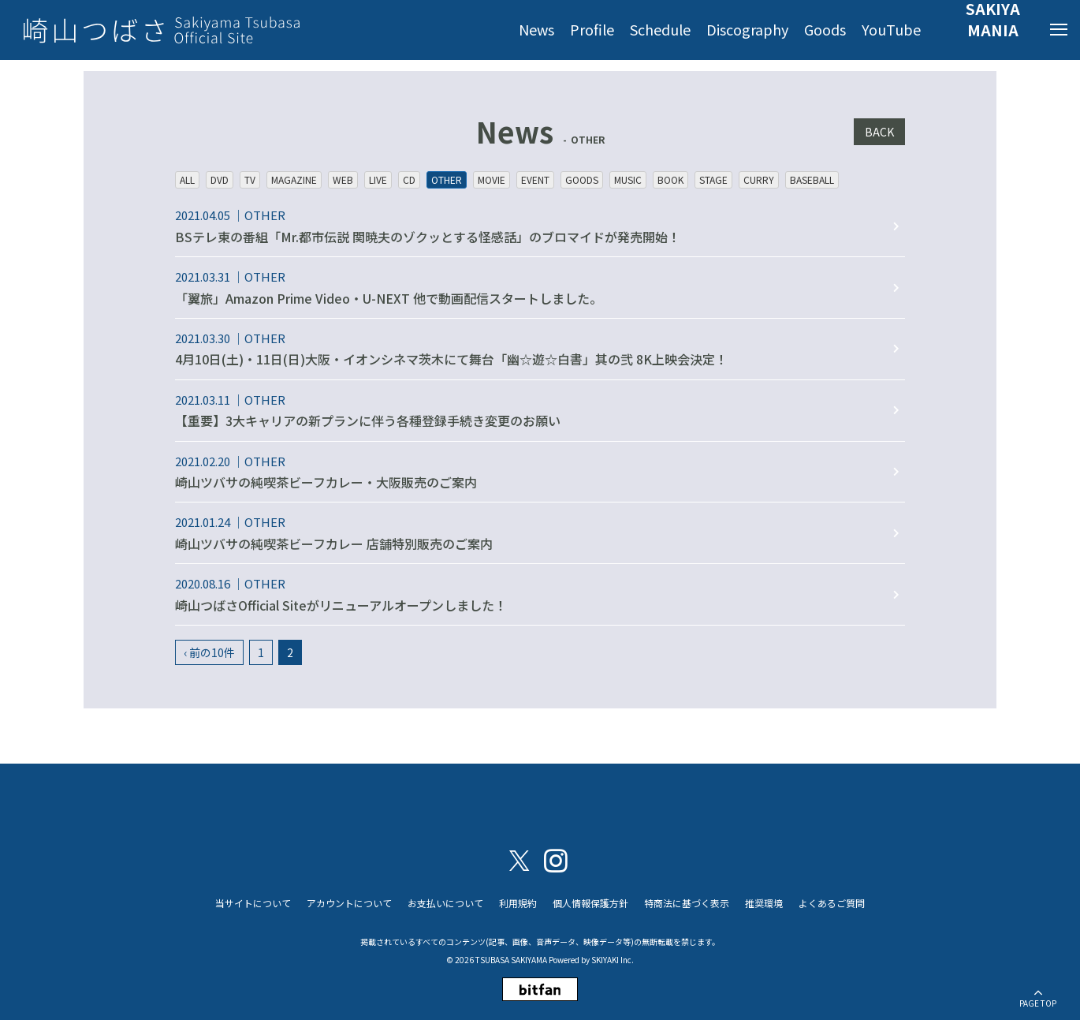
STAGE (713, 179)
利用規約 (518, 903)
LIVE (378, 179)
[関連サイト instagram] (556, 859)
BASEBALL (812, 179)
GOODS (581, 179)
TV (249, 179)
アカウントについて (349, 903)
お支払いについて (445, 903)
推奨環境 (764, 903)
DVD (219, 179)
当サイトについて (253, 903)
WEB (343, 179)
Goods (825, 29)
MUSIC (628, 179)
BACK (879, 132)
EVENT (535, 179)
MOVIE (491, 179)
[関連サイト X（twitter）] (519, 859)
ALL (187, 179)
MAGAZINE (294, 179)
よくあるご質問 (832, 903)
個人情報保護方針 (590, 903)
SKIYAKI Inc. (612, 960)
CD (409, 179)
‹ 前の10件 (209, 652)
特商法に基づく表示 (686, 903)
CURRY (758, 179)
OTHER (446, 179)
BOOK (670, 179)
